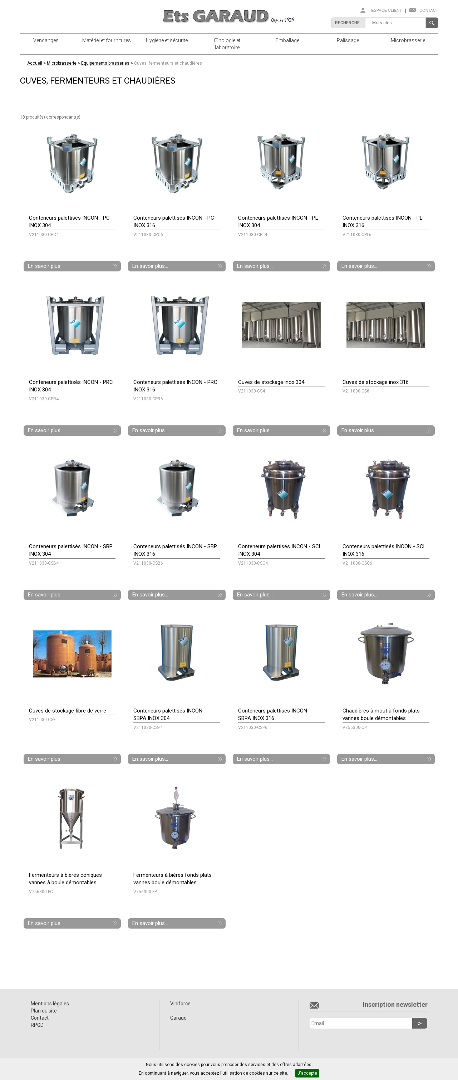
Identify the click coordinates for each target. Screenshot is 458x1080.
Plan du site (44, 1011)
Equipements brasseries (105, 63)
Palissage (348, 40)
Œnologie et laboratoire (227, 44)
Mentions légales (50, 1003)
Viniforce (180, 1003)
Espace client (386, 10)
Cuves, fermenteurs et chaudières (168, 63)
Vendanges (46, 40)
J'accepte (307, 1073)
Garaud (178, 1018)
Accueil (34, 63)
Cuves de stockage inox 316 (376, 382)
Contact (428, 10)
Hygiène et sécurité (167, 40)
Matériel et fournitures (106, 40)
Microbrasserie (408, 40)
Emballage (287, 40)
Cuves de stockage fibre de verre (67, 711)
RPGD (37, 1025)
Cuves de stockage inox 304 (271, 382)
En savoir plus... (46, 266)
